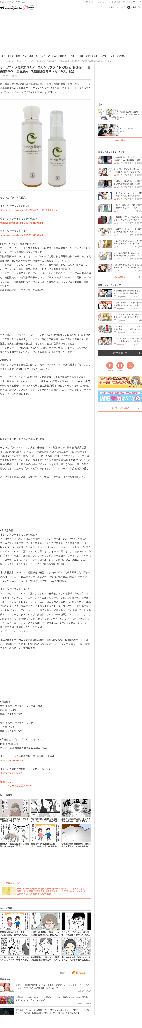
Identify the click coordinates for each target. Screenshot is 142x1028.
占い (119, 2)
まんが (114, 2)
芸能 (81, 56)
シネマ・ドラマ (107, 56)
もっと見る (120, 140)
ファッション (92, 56)
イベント (73, 56)
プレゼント (126, 2)
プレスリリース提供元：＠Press (17, 785)
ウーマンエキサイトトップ (112, 7)
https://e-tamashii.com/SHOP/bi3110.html (21, 222)
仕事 (18, 56)
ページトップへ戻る (120, 408)
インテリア (40, 56)
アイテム (52, 56)
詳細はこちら (7, 781)
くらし (92, 2)
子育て (86, 2)
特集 (100, 105)
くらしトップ (7, 56)
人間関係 (62, 56)
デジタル (121, 56)
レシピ (99, 2)
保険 (31, 56)
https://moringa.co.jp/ (11, 773)
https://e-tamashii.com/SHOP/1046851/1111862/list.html (29, 210)
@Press (15, 76)
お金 (24, 56)
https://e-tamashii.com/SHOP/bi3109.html (21, 235)
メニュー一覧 (136, 2)
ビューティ (106, 2)
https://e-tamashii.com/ (11, 760)
